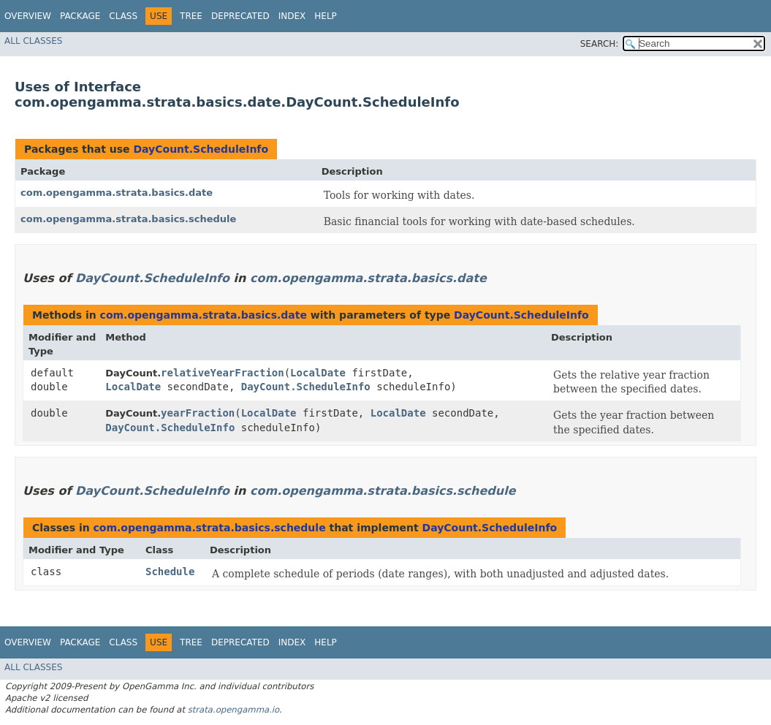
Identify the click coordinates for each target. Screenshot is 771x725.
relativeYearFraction (222, 373)
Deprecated (240, 16)
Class (123, 16)
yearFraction (198, 413)
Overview (27, 16)
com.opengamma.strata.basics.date (116, 192)
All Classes (33, 41)
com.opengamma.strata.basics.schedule (128, 218)
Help (325, 16)
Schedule (169, 571)
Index (292, 16)
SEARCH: (599, 44)
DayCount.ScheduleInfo (200, 149)
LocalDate (318, 373)
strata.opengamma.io (233, 710)
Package (80, 16)
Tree (191, 16)
